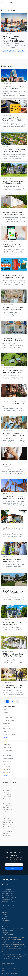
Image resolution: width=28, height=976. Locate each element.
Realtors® (5, 715)
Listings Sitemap (6, 973)
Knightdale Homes (7, 807)
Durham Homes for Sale (7, 895)
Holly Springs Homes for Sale (8, 901)
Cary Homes (6, 790)
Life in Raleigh (6, 717)
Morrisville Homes (7, 811)
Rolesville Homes (7, 818)
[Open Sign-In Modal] (26, 2)
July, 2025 (5, 764)
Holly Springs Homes (8, 805)
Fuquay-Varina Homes (8, 801)
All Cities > (5, 833)
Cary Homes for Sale (6, 889)
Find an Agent (5, 918)
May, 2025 (5, 769)
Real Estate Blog (6, 920)
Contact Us (4, 916)
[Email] (14, 864)
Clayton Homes (7, 794)
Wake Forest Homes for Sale (8, 905)
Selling (4, 712)
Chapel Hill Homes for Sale (8, 891)
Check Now (14, 868)
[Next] (23, 701)
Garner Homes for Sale (7, 899)
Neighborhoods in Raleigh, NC (10, 734)
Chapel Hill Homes (7, 792)
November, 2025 (7, 753)
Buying (5, 709)
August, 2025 (6, 761)
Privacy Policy (14, 973)
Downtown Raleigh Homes (9, 826)
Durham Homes (7, 796)
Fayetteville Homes (7, 798)
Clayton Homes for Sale (7, 893)
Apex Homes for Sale (6, 887)
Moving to (5, 723)
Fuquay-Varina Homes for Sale (9, 897)
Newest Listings (7, 835)
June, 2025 (5, 766)
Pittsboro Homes (7, 814)
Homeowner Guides (8, 720)
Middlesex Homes (7, 809)
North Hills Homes (7, 831)
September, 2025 (7, 758)
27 (20, 701)
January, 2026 (6, 750)
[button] (2, 2)
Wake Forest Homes (8, 822)
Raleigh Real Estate (8, 728)
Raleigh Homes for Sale (7, 903)
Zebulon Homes (7, 824)
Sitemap (4, 922)
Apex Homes (6, 788)
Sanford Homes (7, 820)
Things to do (6, 726)
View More (5, 737)
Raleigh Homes (6, 816)
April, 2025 (5, 772)
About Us (4, 914)
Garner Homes (6, 803)
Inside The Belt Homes (8, 829)
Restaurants (6, 731)
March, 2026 (6, 747)
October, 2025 (6, 755)
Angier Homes (6, 785)
